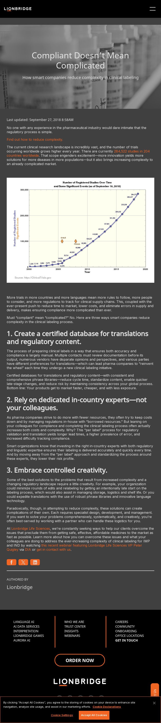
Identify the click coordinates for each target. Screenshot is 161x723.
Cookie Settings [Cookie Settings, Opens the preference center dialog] (62, 715)
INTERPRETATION (25, 631)
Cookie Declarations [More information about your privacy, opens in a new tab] (107, 706)
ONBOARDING (126, 631)
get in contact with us (54, 549)
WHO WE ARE (74, 622)
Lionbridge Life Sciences (30, 528)
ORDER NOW (80, 660)
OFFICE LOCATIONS (129, 636)
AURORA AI (21, 640)
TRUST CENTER (75, 626)
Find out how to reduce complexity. (35, 139)
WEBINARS (72, 636)
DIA (28, 549)
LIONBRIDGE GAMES (28, 636)
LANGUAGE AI (23, 622)
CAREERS (121, 622)
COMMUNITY (125, 626)
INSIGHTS (71, 631)
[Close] (154, 703)
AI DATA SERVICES (26, 626)
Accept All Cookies (94, 715)
